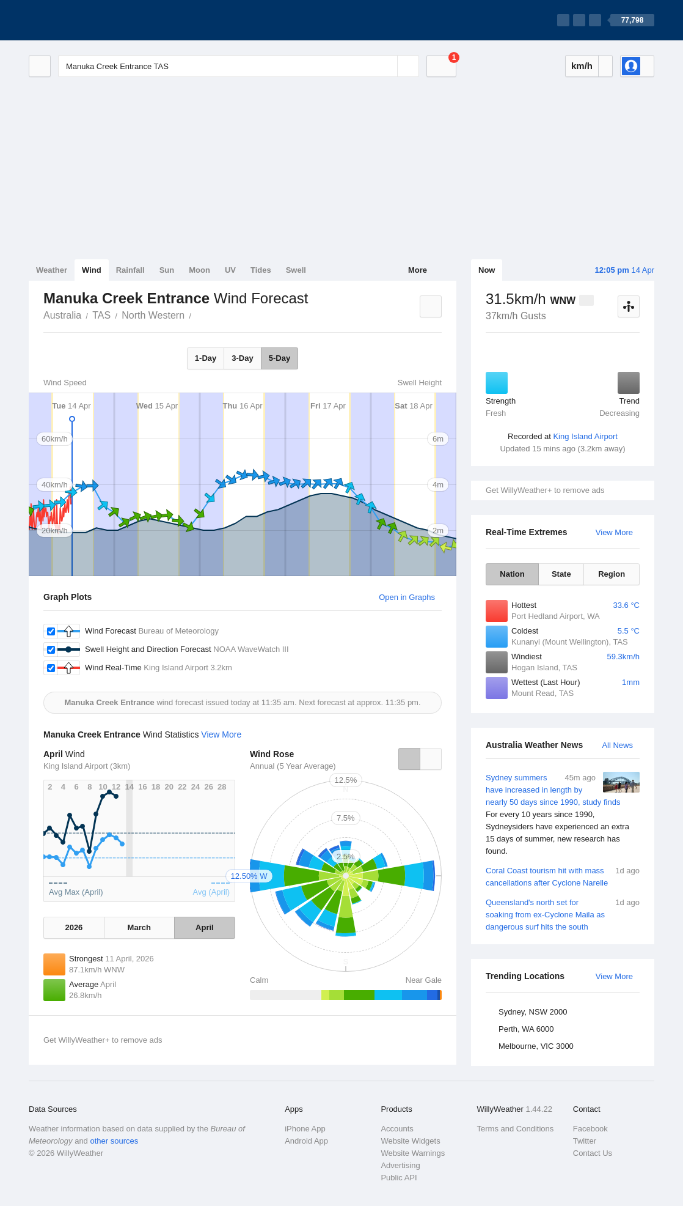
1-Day (205, 358)
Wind (91, 270)
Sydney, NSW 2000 (533, 1011)
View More (614, 532)
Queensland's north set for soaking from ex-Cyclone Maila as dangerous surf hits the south (563, 914)
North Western (153, 315)
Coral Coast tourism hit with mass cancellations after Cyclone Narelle (563, 876)
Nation (512, 574)
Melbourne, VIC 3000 (536, 1046)
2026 (73, 927)
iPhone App (305, 1128)
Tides (260, 270)
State (561, 574)
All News (617, 745)
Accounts (397, 1128)
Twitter (584, 1140)
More (417, 270)
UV (230, 270)
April (204, 927)
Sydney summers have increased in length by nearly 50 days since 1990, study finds (563, 814)
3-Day (242, 358)
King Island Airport (585, 436)
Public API (399, 1177)
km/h (582, 66)
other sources (114, 1140)
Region (611, 574)
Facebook (590, 1128)
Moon (199, 270)
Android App (306, 1140)
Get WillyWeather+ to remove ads (545, 490)
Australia (62, 315)
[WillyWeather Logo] (86, 20)
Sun (167, 270)
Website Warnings (413, 1153)
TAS (101, 315)
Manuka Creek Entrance (198, 314)
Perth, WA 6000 (526, 1029)
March (139, 927)
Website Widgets (410, 1140)
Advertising (400, 1165)
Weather (51, 270)
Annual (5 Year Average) (293, 766)
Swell (296, 270)
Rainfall (130, 270)
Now (486, 270)
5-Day (279, 358)
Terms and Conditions (515, 1128)
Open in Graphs (407, 597)
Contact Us (592, 1153)
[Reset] (387, 66)
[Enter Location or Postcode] (238, 66)
